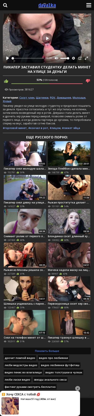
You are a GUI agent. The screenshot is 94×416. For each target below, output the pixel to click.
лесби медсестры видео (21, 365)
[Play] (8, 58)
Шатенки (42, 97)
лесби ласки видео (17, 379)
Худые (7, 101)
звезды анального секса (50, 379)
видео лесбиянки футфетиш (60, 365)
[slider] (28, 58)
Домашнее (64, 97)
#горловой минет (15, 128)
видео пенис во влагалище (23, 372)
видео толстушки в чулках (63, 372)
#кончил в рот (38, 128)
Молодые (79, 97)
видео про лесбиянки (53, 358)
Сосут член (26, 97)
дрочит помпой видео (20, 358)
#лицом (55, 128)
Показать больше (47, 351)
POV (52, 97)
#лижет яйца (71, 128)
